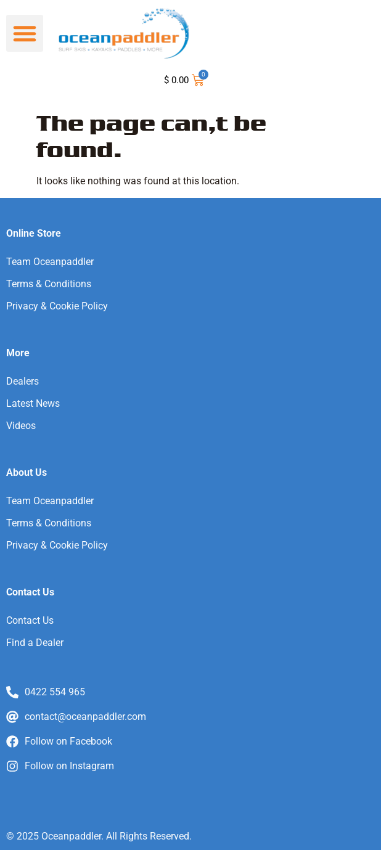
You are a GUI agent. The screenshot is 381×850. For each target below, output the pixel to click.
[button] (24, 33)
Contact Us (30, 620)
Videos (21, 425)
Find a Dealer (34, 642)
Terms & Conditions (48, 284)
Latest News (33, 403)
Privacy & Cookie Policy (57, 306)
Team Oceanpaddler (50, 262)
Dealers (22, 381)
